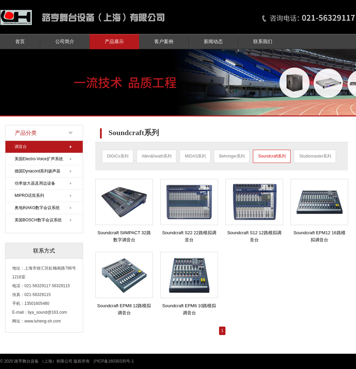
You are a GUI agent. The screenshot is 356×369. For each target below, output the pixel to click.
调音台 (21, 146)
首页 (20, 41)
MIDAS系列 (195, 156)
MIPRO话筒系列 (29, 195)
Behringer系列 (232, 156)
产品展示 (114, 41)
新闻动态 (213, 41)
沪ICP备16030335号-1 (113, 361)
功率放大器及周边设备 (35, 183)
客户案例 (163, 41)
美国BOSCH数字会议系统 (38, 220)
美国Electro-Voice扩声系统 (39, 158)
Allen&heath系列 (157, 156)
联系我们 (262, 41)
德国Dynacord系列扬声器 (37, 171)
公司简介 (64, 41)
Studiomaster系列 (315, 156)
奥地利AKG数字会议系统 (37, 207)
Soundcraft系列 (272, 156)
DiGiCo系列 (117, 156)
